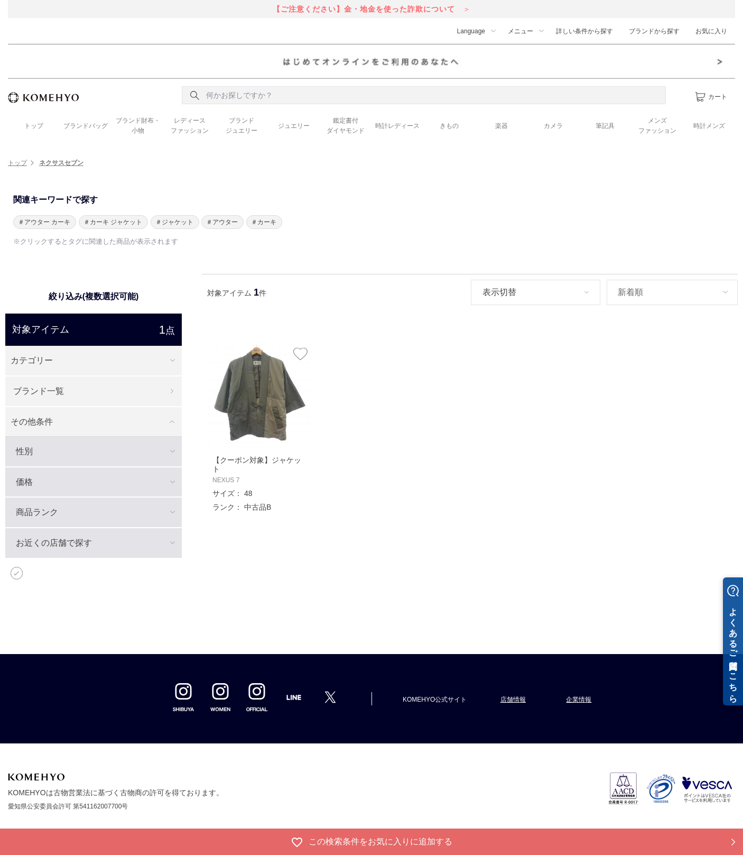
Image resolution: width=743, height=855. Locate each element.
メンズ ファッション (657, 125)
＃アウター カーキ (44, 222)
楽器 (501, 126)
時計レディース (397, 126)
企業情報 (578, 699)
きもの (449, 126)
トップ (33, 126)
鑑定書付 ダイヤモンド (346, 125)
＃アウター (222, 222)
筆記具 (605, 126)
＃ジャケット (174, 222)
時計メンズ (709, 126)
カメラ (553, 126)
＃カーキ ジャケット (112, 222)
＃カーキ (263, 222)
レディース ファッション (190, 125)
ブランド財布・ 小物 (138, 125)
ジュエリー (294, 126)
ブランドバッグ (85, 126)
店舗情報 (513, 699)
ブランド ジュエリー (241, 125)
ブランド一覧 (38, 391)
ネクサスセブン (61, 163)
